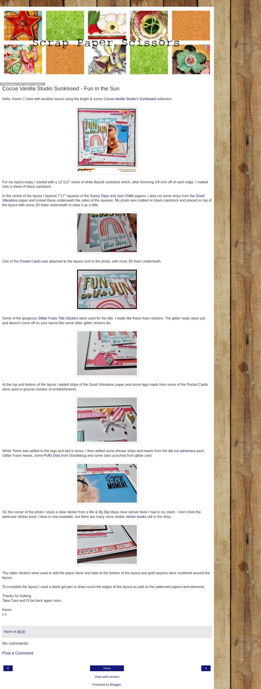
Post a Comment (17, 653)
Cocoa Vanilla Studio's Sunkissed (130, 99)
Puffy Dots (52, 455)
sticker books (136, 517)
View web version (107, 677)
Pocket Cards (30, 261)
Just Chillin (125, 196)
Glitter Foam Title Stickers (58, 318)
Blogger (115, 684)
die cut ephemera (181, 451)
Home (107, 668)
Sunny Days (99, 196)
